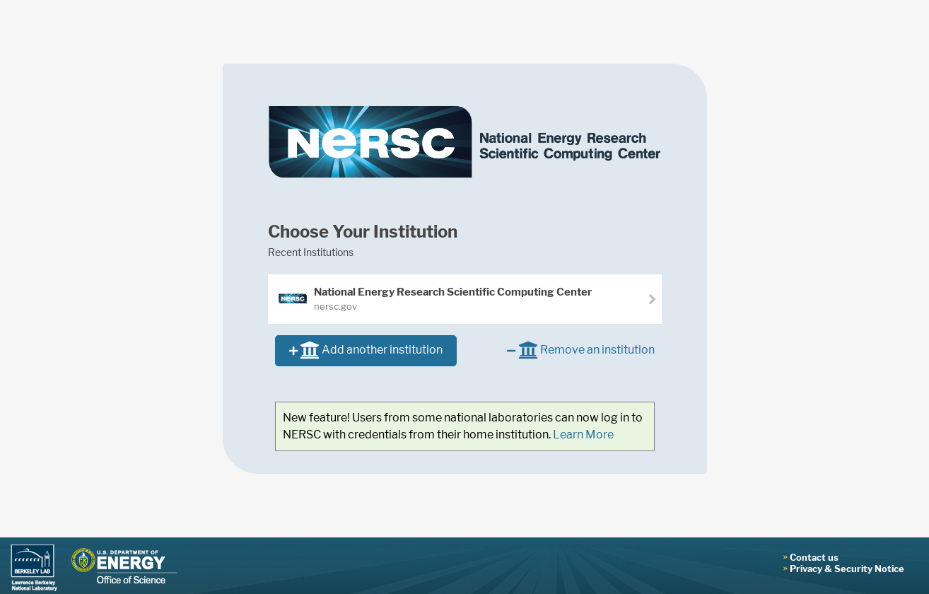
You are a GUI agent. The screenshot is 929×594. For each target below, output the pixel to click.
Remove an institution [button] (580, 351)
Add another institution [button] (366, 351)
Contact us (814, 557)
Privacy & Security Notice (847, 568)
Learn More (583, 434)
